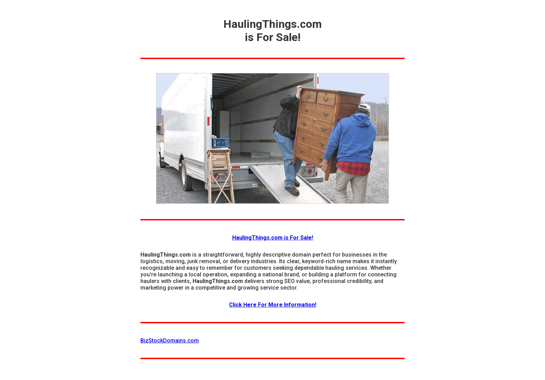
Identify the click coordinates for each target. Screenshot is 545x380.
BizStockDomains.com (169, 340)
